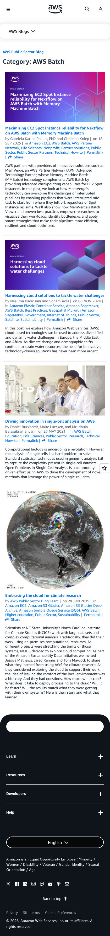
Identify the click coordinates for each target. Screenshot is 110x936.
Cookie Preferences (60, 912)
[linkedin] (25, 885)
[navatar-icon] (100, 9)
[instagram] (33, 885)
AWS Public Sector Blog (23, 51)
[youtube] (50, 885)
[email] (67, 885)
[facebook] (17, 885)
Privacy (12, 912)
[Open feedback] (104, 468)
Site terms (31, 912)
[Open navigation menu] (8, 9)
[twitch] (42, 885)
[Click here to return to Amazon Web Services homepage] (55, 9)
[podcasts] (59, 885)
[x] (8, 885)
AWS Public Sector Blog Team (34, 601)
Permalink (95, 152)
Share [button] (15, 157)
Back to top (55, 898)
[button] (55, 31)
